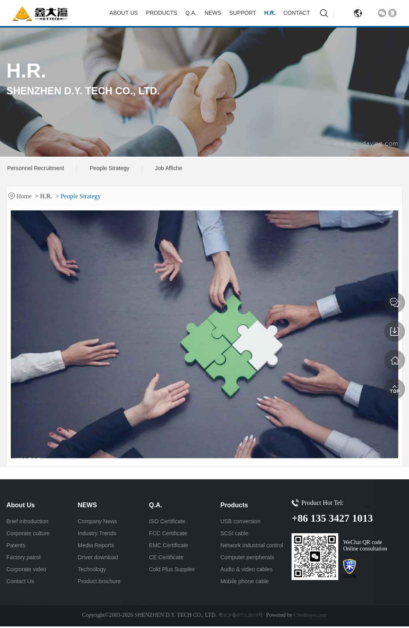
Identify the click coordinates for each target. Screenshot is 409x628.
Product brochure (99, 583)
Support (242, 13)
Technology (92, 571)
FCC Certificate (168, 535)
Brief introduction (27, 523)
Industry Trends (97, 535)
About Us (123, 13)
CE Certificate (166, 559)
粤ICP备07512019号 (240, 617)
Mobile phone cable (244, 583)
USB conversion (240, 523)
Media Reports (96, 547)
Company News (97, 523)
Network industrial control (251, 547)
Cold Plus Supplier (172, 571)
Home (25, 200)
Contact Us (20, 583)
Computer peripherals (247, 559)
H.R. (269, 13)
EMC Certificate (168, 547)
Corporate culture (28, 535)
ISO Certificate (167, 523)
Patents (15, 547)
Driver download (98, 559)
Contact (296, 13)
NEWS (212, 13)
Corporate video (26, 571)
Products (161, 13)
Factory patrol (23, 559)
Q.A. (191, 13)
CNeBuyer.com (311, 617)
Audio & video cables (246, 571)
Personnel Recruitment (35, 169)
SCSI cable (234, 535)
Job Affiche (168, 169)
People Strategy (109, 169)
